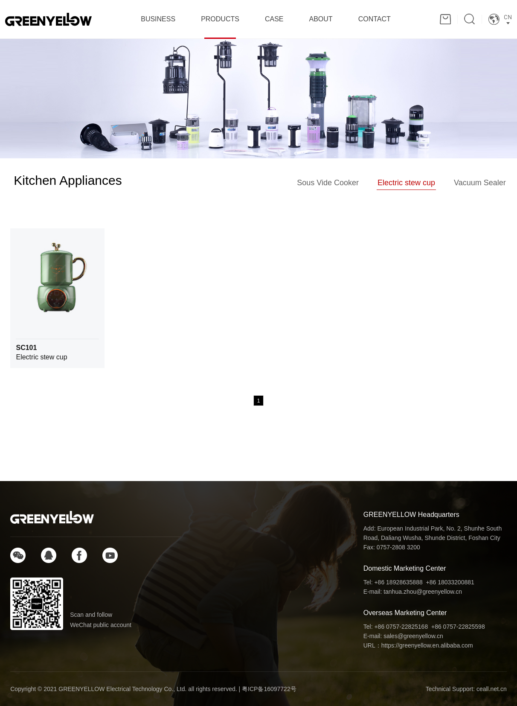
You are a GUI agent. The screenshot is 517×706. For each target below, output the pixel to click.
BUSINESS (158, 19)
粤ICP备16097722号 (269, 689)
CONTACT (374, 19)
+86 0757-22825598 (458, 626)
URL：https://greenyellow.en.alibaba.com (418, 645)
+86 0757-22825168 (401, 626)
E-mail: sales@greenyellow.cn (403, 636)
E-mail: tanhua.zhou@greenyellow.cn (412, 591)
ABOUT (321, 19)
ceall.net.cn (491, 689)
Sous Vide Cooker (328, 182)
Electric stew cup (406, 182)
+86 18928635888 (398, 582)
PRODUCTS (220, 19)
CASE (274, 19)
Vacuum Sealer (480, 182)
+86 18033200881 (450, 582)
